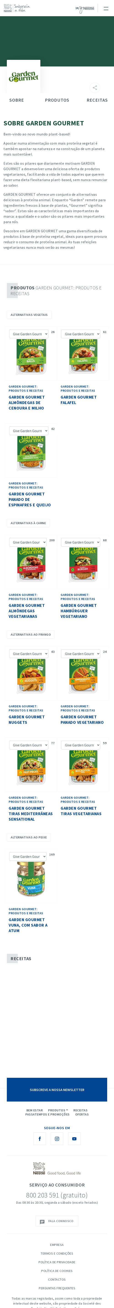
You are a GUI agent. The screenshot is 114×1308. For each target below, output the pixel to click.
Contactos (57, 1279)
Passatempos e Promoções (47, 1114)
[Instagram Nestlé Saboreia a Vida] (57, 1138)
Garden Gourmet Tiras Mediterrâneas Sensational (31, 814)
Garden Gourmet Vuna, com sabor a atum (28, 925)
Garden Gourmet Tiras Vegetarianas (81, 811)
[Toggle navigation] (106, 8)
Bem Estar (34, 1110)
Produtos (56, 1110)
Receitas (80, 1110)
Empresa (57, 1245)
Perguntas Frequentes (57, 1288)
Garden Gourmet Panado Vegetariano (82, 719)
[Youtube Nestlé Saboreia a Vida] (74, 1138)
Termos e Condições (57, 1253)
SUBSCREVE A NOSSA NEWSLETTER (57, 1089)
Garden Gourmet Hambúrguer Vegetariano (79, 611)
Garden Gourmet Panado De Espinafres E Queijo (30, 499)
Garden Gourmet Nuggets (27, 719)
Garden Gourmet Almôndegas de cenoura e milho (27, 402)
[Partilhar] (94, 87)
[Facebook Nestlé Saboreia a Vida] (39, 1138)
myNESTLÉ (85, 10)
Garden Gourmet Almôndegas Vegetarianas (27, 611)
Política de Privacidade (57, 1262)
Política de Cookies (57, 1271)
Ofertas (82, 1114)
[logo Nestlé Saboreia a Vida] (18, 8)
